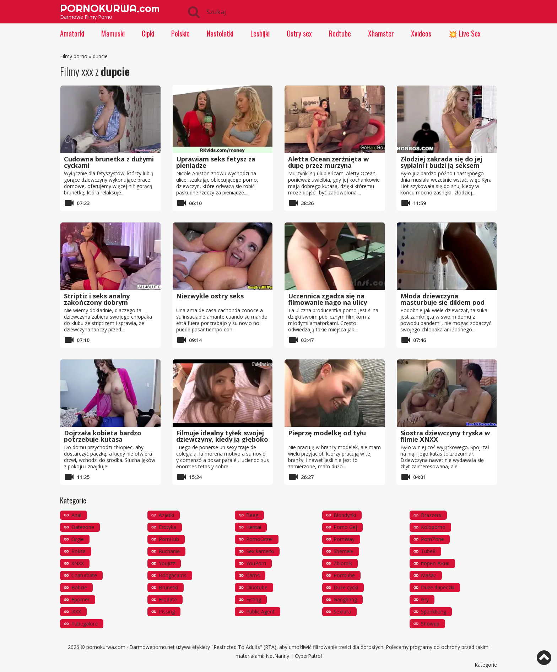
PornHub (169, 539)
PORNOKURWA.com (109, 8)
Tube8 (428, 551)
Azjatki (166, 515)
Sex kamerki (260, 551)
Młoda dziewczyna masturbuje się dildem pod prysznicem (442, 302)
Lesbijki (260, 33)
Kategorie (486, 664)
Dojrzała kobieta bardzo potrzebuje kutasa (102, 436)
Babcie (79, 587)
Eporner (80, 599)
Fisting (253, 599)
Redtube (340, 33)
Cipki (148, 33)
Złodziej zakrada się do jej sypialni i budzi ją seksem (441, 162)
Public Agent (260, 611)
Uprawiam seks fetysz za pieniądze (215, 162)
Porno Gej (345, 527)
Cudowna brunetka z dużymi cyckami (109, 162)
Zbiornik (343, 563)
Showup (430, 623)
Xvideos (421, 33)
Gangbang (345, 599)
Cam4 (253, 575)
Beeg (252, 515)
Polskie (180, 33)
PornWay (344, 539)
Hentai (253, 527)
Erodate (168, 599)
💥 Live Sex (464, 33)
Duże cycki (346, 587)
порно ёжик (435, 563)
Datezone (82, 527)
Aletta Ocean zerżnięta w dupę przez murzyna (328, 162)
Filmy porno (73, 56)
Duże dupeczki (437, 587)
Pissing (167, 611)
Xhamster (381, 33)
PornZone (432, 539)
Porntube (344, 575)
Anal (76, 515)
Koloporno (433, 527)
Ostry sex (299, 33)
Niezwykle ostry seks (210, 296)
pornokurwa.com (105, 647)
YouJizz (167, 563)
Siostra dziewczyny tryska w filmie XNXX (445, 436)
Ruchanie (169, 551)
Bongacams (172, 575)
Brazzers (431, 515)
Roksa (78, 551)
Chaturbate (84, 575)
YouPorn (256, 563)
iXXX (76, 611)
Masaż (428, 575)
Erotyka (167, 527)
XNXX (77, 563)
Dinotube (256, 587)
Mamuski (113, 33)
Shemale (343, 551)
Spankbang (433, 611)
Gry (425, 599)
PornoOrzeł (259, 539)
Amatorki (72, 33)
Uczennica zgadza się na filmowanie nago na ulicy (327, 299)
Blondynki (345, 515)
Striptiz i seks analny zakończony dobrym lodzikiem (97, 302)
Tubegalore (84, 623)
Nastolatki (220, 33)
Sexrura (342, 611)
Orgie (77, 539)
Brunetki (168, 587)
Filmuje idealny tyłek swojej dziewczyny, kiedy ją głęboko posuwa (222, 439)
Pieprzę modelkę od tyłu (327, 433)
